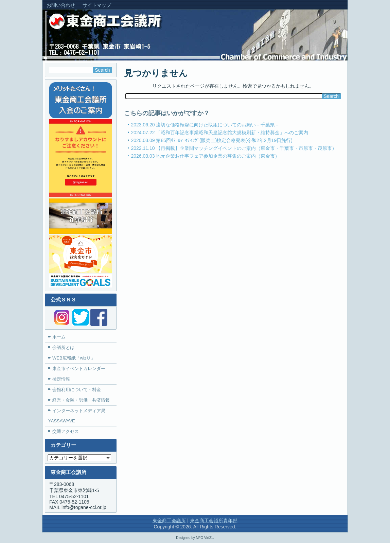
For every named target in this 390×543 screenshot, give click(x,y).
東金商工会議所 (169, 520)
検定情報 (61, 379)
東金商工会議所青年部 (213, 520)
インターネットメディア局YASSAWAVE (76, 415)
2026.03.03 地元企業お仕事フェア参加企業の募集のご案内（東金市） (205, 156)
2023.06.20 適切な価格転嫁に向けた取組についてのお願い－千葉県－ (205, 124)
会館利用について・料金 (76, 389)
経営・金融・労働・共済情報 (81, 400)
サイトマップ (97, 5)
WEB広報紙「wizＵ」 (73, 358)
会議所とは (63, 347)
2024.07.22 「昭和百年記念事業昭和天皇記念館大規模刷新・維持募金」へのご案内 (219, 132)
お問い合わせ (61, 5)
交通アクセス (65, 431)
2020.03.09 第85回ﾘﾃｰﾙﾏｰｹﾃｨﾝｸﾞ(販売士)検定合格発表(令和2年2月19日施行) (211, 140)
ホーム (59, 336)
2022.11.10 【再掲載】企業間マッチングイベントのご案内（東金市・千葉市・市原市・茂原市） (234, 148)
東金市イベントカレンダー (78, 368)
